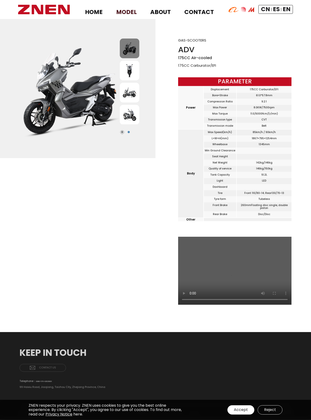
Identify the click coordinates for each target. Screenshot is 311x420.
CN (273, 9)
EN (287, 9)
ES (280, 9)
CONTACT (278, 390)
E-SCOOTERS (278, 381)
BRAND (256, 385)
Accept (239, 409)
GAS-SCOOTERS (280, 376)
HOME (256, 368)
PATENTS (257, 391)
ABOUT (257, 378)
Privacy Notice (58, 414)
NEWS (256, 396)
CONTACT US (54, 373)
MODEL (275, 368)
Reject (270, 409)
